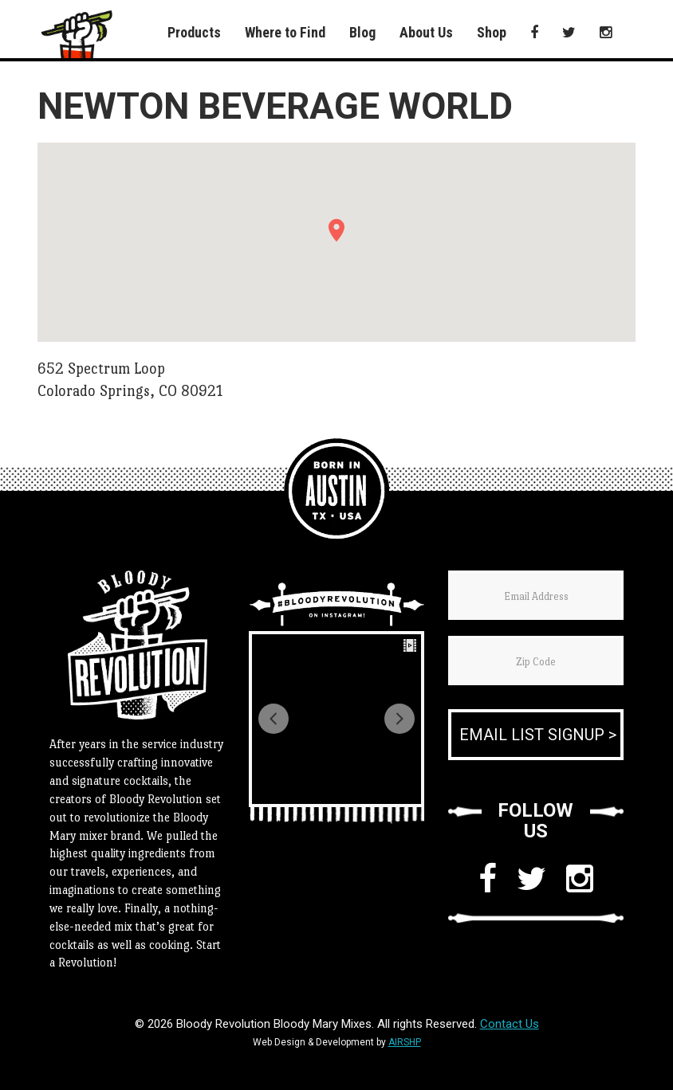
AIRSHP (404, 1042)
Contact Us (509, 1024)
